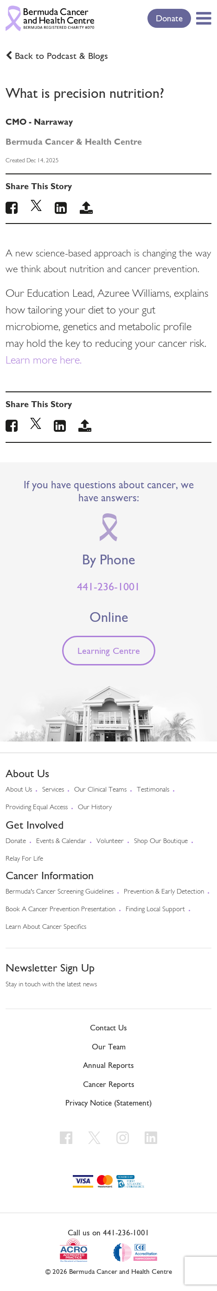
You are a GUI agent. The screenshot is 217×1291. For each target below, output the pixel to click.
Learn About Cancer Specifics (46, 927)
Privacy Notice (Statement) (108, 1102)
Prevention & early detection (164, 891)
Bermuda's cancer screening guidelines (60, 891)
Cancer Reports (108, 1084)
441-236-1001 (108, 586)
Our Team (109, 1046)
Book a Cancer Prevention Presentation (60, 909)
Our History (95, 807)
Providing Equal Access (37, 807)
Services (53, 789)
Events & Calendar (61, 841)
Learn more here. (44, 360)
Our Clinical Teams (100, 789)
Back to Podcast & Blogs (61, 55)
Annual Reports (108, 1065)
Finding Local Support (155, 909)
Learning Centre (108, 650)
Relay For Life (24, 859)
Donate (169, 18)
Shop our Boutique (161, 841)
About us (19, 789)
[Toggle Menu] (201, 18)
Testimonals (153, 789)
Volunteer (110, 841)
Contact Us (108, 1027)
